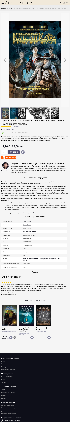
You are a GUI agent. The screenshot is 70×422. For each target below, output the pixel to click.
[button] (5, 60)
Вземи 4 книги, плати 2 (30, 231)
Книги (11, 8)
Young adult (52, 258)
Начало (3, 8)
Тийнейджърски (43, 258)
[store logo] (18, 2)
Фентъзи (25, 258)
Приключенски (33, 258)
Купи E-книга (11, 157)
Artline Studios (27, 221)
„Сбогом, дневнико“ (28, 213)
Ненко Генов (10, 129)
